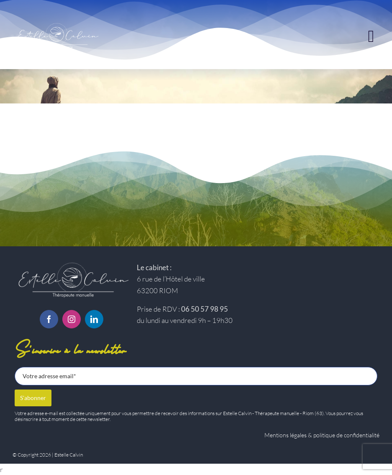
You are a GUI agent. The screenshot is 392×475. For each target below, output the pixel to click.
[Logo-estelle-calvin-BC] (72, 263)
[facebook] (49, 319)
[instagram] (71, 319)
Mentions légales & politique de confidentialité (321, 435)
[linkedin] (94, 319)
